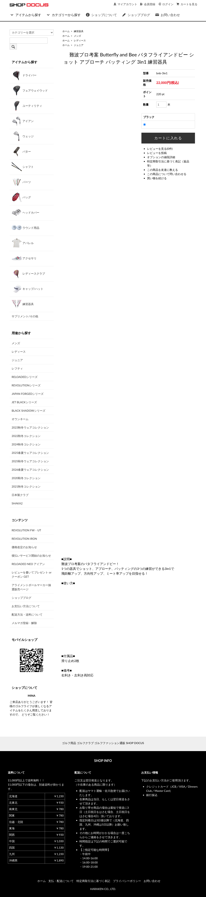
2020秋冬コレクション (26, 478)
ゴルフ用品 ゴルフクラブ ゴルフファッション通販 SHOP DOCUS (103, 743)
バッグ (21, 197)
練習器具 (78, 31)
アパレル (23, 243)
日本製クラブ (20, 495)
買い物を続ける (157, 178)
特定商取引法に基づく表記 (93, 881)
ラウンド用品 (25, 228)
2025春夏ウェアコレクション (30, 452)
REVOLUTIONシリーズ (26, 385)
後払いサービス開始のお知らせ (31, 555)
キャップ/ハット (27, 289)
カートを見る (186, 4)
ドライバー (24, 75)
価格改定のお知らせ (24, 547)
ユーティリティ (27, 106)
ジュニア (78, 45)
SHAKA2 (17, 503)
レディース (80, 40)
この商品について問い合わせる (166, 174)
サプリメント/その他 (25, 316)
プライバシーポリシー (127, 881)
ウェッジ (23, 136)
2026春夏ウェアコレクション (30, 469)
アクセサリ (24, 258)
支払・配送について (61, 881)
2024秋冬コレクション (26, 444)
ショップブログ (136, 14)
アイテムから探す (25, 14)
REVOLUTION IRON (24, 538)
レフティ (17, 368)
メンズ (77, 35)
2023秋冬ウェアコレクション (30, 427)
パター (21, 151)
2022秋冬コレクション (26, 436)
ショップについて (101, 14)
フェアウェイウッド (30, 90)
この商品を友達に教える (162, 169)
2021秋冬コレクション (26, 486)
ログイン (166, 4)
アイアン (23, 121)
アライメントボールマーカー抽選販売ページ (31, 587)
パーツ (21, 182)
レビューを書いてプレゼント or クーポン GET (31, 574)
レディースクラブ (28, 273)
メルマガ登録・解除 (24, 623)
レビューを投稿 (157, 153)
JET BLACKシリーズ (24, 402)
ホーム (66, 31)
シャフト (23, 167)
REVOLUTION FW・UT (26, 530)
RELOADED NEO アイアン (28, 564)
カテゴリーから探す (63, 14)
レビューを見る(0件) (160, 148)
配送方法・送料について (27, 614)
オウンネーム (20, 419)
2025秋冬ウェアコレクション (30, 461)
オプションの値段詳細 (161, 157)
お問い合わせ (167, 14)
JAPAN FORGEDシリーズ (28, 393)
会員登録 (147, 4)
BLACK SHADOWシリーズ (28, 410)
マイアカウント (125, 4)
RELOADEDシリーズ (25, 377)
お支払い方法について (26, 606)
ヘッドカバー (25, 212)
